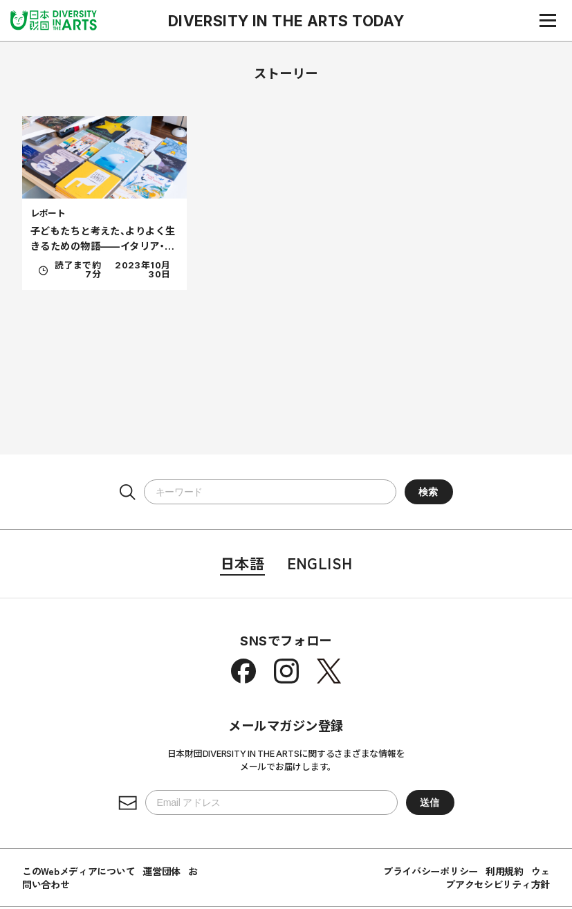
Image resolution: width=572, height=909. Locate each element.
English (319, 562)
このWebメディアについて (78, 871)
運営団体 (161, 871)
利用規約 (505, 871)
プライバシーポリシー (430, 871)
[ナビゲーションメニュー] (547, 20)
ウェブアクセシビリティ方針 (497, 877)
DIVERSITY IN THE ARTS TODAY (286, 21)
